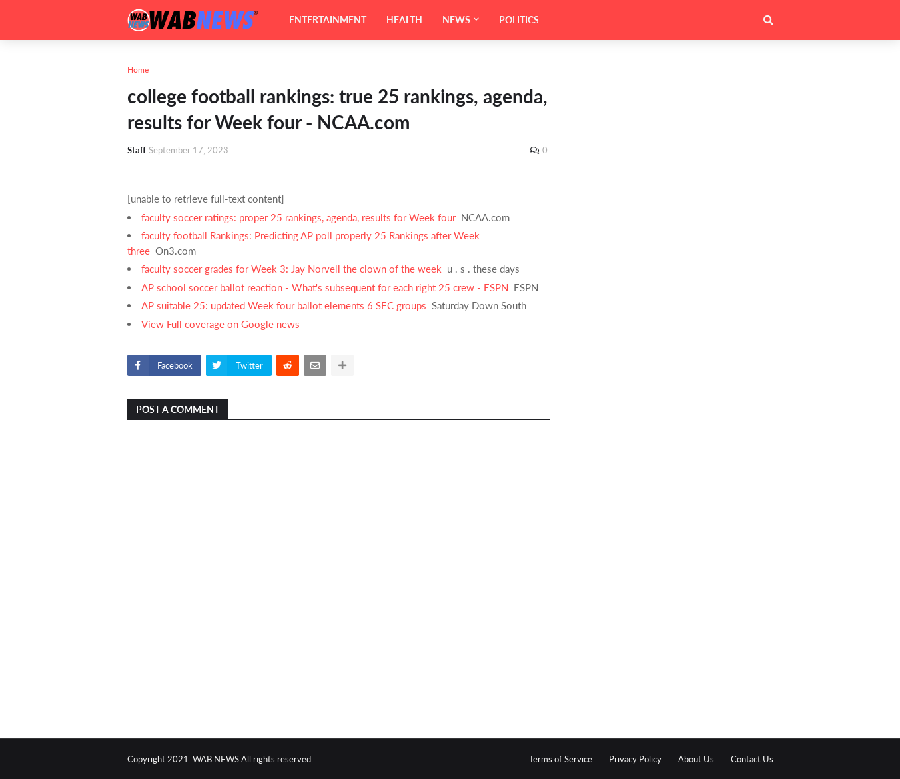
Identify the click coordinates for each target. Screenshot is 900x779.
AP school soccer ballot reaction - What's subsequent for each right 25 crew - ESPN (324, 287)
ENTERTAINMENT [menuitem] (327, 19)
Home (138, 70)
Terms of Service (560, 759)
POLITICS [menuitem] (519, 19)
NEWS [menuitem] (456, 19)
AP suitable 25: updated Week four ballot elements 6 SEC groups (283, 305)
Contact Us (752, 759)
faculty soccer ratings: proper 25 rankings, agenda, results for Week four (298, 217)
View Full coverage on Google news (220, 324)
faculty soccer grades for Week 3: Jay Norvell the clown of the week (291, 269)
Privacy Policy (635, 759)
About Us (696, 759)
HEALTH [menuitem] (404, 19)
